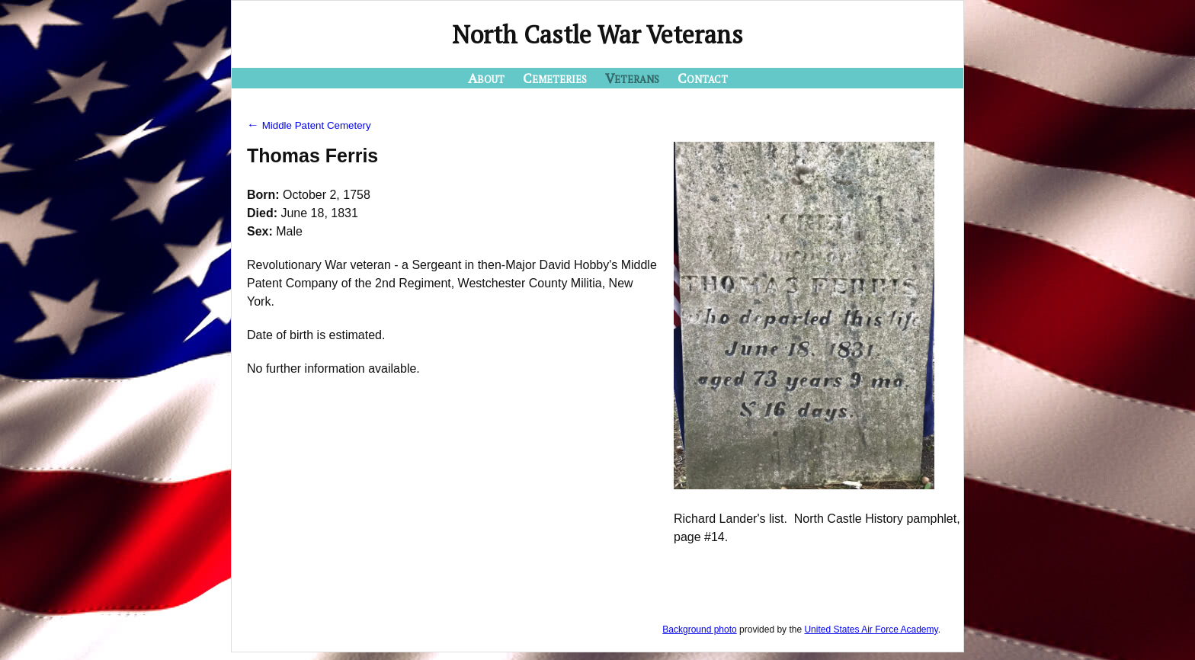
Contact (703, 78)
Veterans (632, 78)
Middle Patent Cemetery (309, 125)
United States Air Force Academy (870, 629)
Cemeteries (555, 78)
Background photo (699, 629)
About (486, 78)
